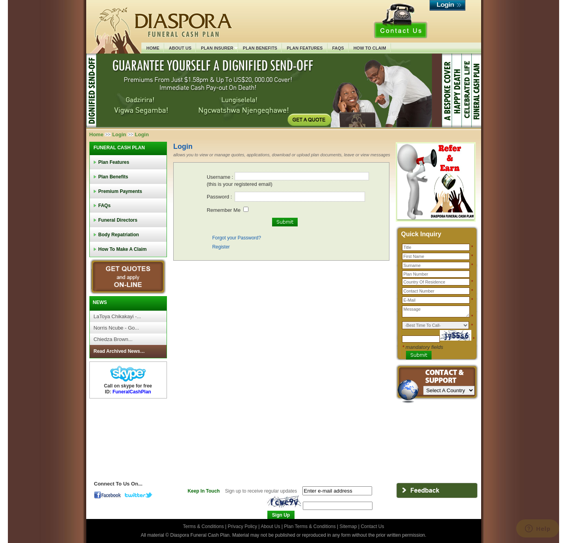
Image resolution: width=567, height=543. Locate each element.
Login (119, 134)
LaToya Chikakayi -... (117, 316)
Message (436, 311)
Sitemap (348, 526)
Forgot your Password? (236, 238)
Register (221, 247)
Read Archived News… (119, 351)
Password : (220, 197)
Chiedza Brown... (113, 339)
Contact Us (372, 526)
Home (96, 134)
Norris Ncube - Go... (116, 328)
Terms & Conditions (204, 526)
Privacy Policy (243, 526)
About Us (270, 526)
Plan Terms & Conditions (309, 526)
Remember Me (224, 210)
